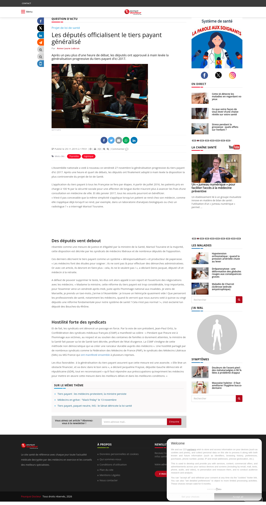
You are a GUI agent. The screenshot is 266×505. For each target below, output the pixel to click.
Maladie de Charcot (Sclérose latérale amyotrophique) (223, 286)
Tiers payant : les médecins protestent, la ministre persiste (92, 393)
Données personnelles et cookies (119, 454)
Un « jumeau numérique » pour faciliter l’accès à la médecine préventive (213, 187)
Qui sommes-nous (110, 459)
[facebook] (205, 75)
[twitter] (219, 75)
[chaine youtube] (235, 148)
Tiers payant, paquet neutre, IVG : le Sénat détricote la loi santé (95, 405)
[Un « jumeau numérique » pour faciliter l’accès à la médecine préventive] (217, 168)
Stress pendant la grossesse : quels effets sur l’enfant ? (225, 127)
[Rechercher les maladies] (239, 299)
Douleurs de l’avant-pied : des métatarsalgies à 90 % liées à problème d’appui (227, 370)
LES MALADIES (202, 245)
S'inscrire (174, 421)
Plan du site (106, 469)
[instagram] (233, 75)
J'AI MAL (197, 308)
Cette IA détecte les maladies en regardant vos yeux (227, 96)
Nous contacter (109, 480)
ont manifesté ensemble (95, 354)
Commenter (119, 148)
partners (191, 449)
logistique (88, 156)
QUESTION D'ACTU (65, 19)
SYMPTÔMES (200, 359)
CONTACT (26, 3)
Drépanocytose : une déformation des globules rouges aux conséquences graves (226, 272)
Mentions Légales (110, 475)
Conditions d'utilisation (113, 464)
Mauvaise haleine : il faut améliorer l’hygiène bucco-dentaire (227, 385)
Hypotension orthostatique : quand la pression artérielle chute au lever (226, 257)
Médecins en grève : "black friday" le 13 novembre (87, 399)
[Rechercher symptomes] (239, 398)
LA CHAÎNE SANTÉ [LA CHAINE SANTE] (204, 147)
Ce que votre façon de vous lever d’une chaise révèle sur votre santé (225, 112)
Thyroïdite (74, 156)
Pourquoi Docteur (31, 496)
